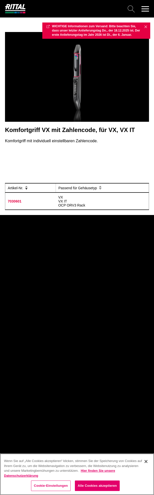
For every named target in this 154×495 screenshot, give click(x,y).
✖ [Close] (145, 26)
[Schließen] (145, 461)
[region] (77, 474)
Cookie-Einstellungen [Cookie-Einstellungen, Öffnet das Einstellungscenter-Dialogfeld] (51, 486)
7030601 (15, 201)
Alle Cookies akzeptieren (97, 486)
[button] (145, 9)
